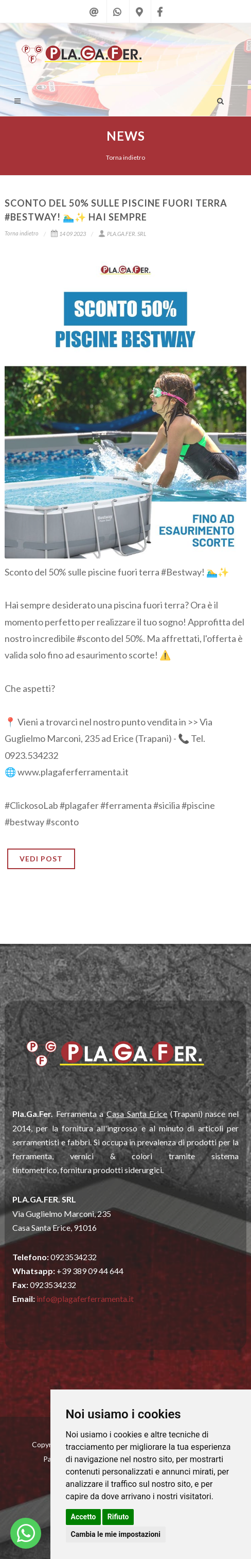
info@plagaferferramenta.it (85, 1298)
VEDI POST (41, 858)
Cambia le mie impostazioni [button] (115, 1534)
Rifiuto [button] (118, 1517)
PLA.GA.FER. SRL (122, 233)
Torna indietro (125, 157)
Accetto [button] (83, 1517)
